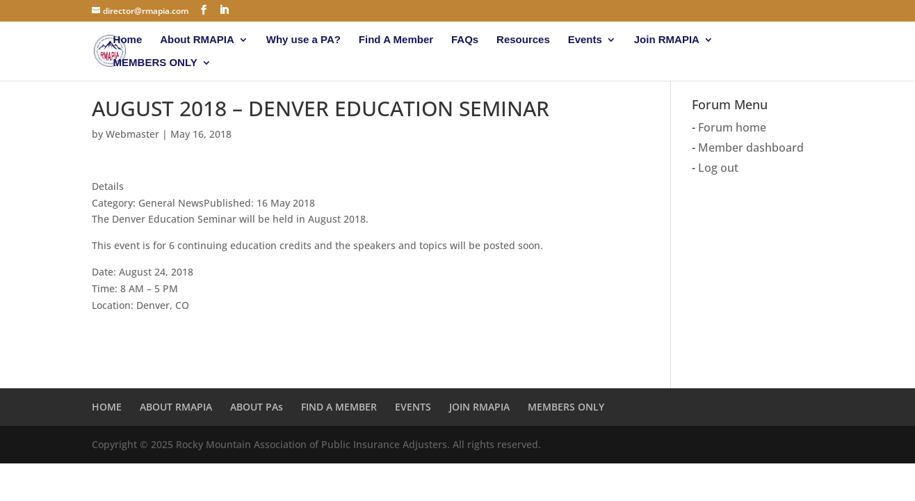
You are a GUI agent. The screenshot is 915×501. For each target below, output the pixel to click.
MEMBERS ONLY (155, 63)
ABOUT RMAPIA (176, 406)
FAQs (464, 40)
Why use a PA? (303, 40)
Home (128, 40)
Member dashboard (751, 147)
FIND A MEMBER (339, 406)
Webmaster (132, 134)
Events (585, 40)
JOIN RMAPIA (479, 406)
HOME (107, 406)
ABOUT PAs (256, 406)
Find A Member (396, 40)
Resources (523, 40)
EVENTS (413, 406)
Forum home (732, 127)
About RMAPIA (197, 40)
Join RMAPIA (666, 40)
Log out (718, 167)
